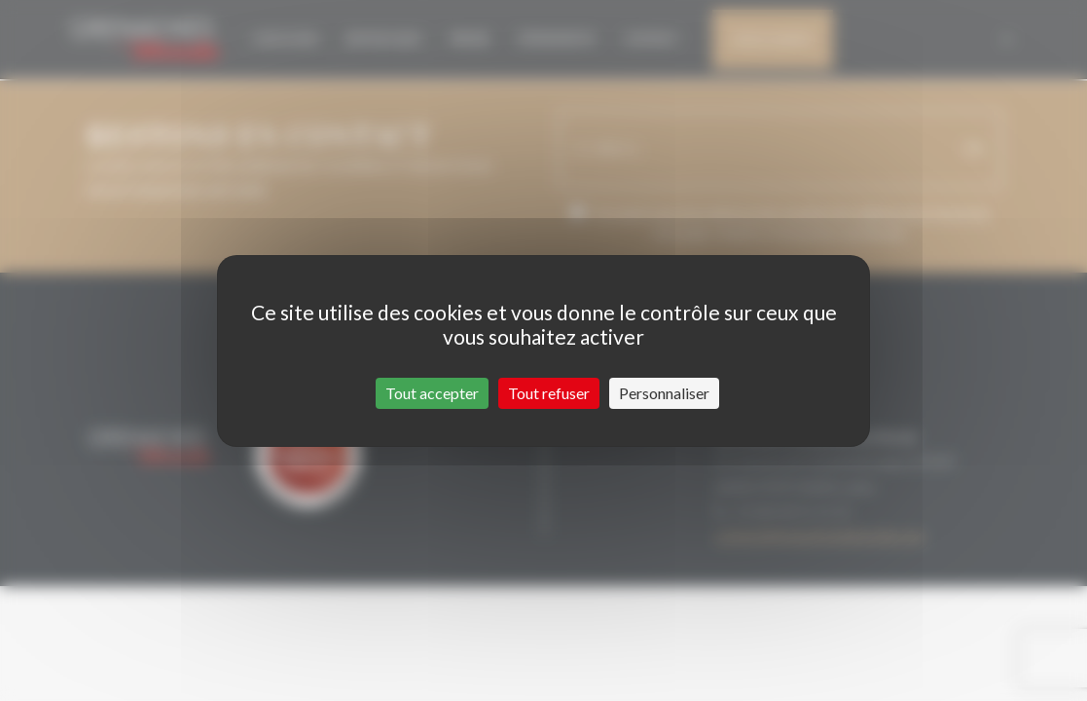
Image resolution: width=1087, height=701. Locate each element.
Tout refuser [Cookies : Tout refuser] (549, 393)
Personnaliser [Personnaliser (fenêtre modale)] (664, 393)
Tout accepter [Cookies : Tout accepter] (432, 393)
